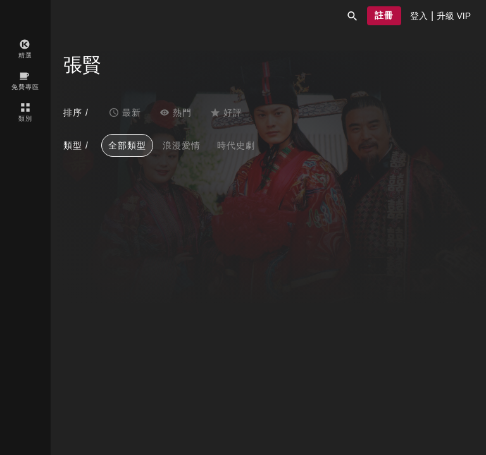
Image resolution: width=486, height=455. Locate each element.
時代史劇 (236, 145)
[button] (352, 15)
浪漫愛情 (182, 145)
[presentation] (419, 16)
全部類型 (127, 145)
